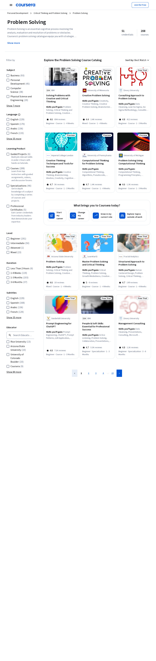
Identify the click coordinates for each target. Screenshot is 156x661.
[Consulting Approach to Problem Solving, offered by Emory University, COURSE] (133, 97)
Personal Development (17, 13)
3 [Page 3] (95, 373)
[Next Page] (119, 373)
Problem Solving (80, 13)
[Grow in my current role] (104, 215)
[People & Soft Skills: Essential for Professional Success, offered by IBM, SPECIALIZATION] (97, 326)
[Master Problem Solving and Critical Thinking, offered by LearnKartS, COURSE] (97, 263)
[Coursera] (25, 5)
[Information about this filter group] (19, 114)
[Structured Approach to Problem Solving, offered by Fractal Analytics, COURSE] (133, 263)
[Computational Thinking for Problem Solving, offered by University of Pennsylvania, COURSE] (97, 162)
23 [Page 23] (113, 373)
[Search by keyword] (21, 335)
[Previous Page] (74, 373)
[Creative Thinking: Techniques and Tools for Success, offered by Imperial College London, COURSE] (61, 163)
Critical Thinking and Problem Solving (50, 13)
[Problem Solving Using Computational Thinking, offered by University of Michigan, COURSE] (133, 162)
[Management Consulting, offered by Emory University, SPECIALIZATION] (133, 323)
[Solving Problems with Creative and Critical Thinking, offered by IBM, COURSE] (61, 98)
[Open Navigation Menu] (11, 5)
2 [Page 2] (88, 373)
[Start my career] (56, 215)
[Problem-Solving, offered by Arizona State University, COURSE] (61, 261)
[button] (13, 106)
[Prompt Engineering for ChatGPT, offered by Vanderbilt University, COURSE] (61, 325)
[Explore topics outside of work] (132, 215)
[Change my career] (79, 215)
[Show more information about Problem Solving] (13, 43)
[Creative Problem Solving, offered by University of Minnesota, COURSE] (97, 95)
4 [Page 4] (103, 373)
